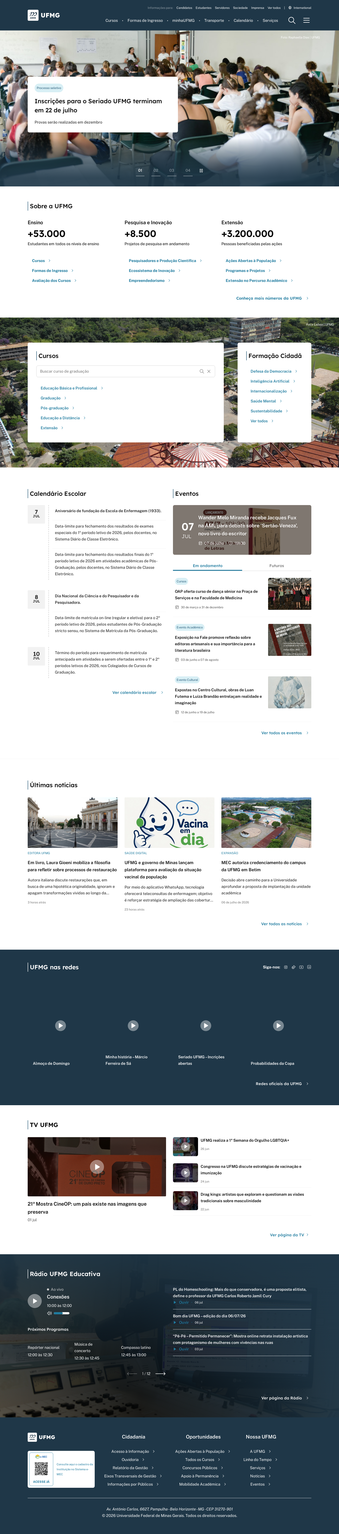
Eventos (257, 1484)
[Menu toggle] (306, 20)
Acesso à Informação (130, 1451)
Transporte (214, 20)
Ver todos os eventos (285, 732)
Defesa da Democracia (274, 371)
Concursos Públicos (199, 1468)
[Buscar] (202, 371)
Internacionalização (272, 391)
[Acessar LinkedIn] (309, 967)
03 (171, 170)
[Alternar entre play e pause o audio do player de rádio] (35, 1301)
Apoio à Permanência (200, 1476)
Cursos (112, 20)
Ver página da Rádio (285, 1398)
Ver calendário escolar (138, 692)
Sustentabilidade (270, 411)
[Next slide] (160, 1373)
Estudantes (203, 8)
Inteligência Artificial (273, 381)
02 (156, 170)
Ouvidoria (130, 1459)
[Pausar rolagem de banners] (201, 171)
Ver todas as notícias (285, 923)
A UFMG (257, 1451)
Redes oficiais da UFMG (283, 1083)
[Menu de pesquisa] (292, 20)
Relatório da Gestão (130, 1468)
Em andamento (207, 565)
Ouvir (181, 1302)
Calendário (243, 20)
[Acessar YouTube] (301, 967)
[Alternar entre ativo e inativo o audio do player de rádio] (49, 1313)
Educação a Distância (64, 418)
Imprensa (257, 8)
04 (187, 170)
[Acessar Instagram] (286, 967)
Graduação (54, 398)
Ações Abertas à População (199, 1451)
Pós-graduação (58, 408)
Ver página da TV (290, 1234)
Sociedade (240, 8)
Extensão (52, 428)
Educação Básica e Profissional (72, 388)
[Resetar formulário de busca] (208, 371)
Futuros (276, 565)
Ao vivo (55, 1289)
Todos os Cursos (199, 1459)
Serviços (270, 20)
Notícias (257, 1476)
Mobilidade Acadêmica (199, 1484)
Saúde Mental (267, 401)
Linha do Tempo (257, 1459)
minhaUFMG (183, 20)
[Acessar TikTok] (293, 967)
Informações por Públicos (130, 1484)
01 (140, 170)
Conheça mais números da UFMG (273, 298)
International (299, 8)
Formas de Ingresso (145, 20)
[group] (60, 1025)
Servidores (222, 8)
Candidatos (184, 8)
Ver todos (274, 8)
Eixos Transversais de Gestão (130, 1476)
